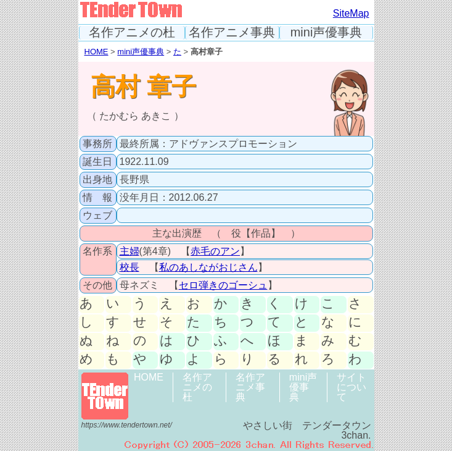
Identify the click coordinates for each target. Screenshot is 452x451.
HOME (96, 51)
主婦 (129, 251)
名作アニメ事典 (232, 32)
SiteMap (351, 13)
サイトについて (351, 387)
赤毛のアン (215, 251)
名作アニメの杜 (132, 32)
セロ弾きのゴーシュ (223, 285)
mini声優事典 (326, 32)
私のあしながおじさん (208, 267)
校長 (129, 267)
